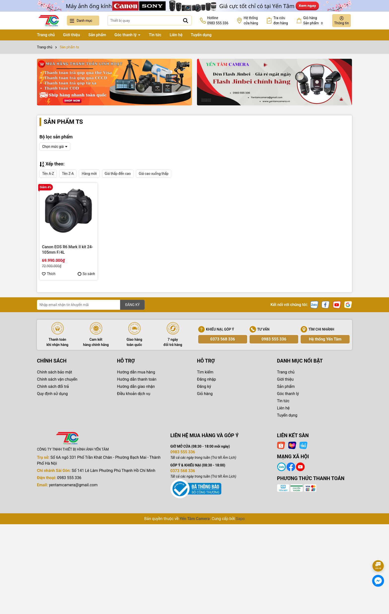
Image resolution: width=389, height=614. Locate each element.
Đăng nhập (206, 379)
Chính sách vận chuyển (57, 379)
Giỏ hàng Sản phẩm (313, 21)
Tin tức (155, 34)
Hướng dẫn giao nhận (136, 386)
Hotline (217, 21)
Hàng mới (89, 174)
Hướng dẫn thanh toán (137, 379)
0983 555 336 (273, 339)
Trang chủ (46, 34)
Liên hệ (176, 34)
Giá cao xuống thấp (153, 174)
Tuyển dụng (201, 34)
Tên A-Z (48, 174)
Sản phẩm (97, 34)
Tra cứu (280, 21)
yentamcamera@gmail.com (73, 485)
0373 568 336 (222, 339)
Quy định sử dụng (52, 393)
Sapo (240, 518)
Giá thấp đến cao (118, 174)
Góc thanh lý (125, 34)
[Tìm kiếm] (185, 21)
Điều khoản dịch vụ (133, 393)
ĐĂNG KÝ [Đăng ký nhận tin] (132, 305)
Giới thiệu (71, 34)
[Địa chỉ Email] (91, 305)
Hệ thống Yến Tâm (325, 339)
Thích (49, 274)
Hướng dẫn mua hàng (136, 372)
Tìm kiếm (205, 372)
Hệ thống (251, 21)
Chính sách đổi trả (53, 386)
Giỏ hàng (205, 393)
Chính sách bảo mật (54, 372)
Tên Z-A (68, 174)
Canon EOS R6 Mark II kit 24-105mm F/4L (67, 250)
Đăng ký (204, 386)
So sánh (86, 274)
